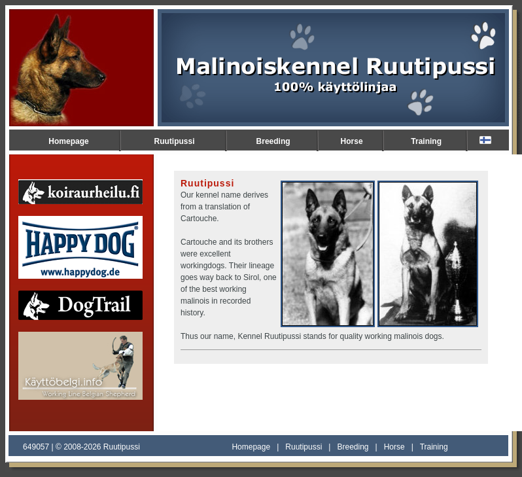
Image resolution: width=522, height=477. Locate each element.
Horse (352, 141)
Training (426, 141)
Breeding (273, 141)
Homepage (68, 141)
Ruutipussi (174, 141)
